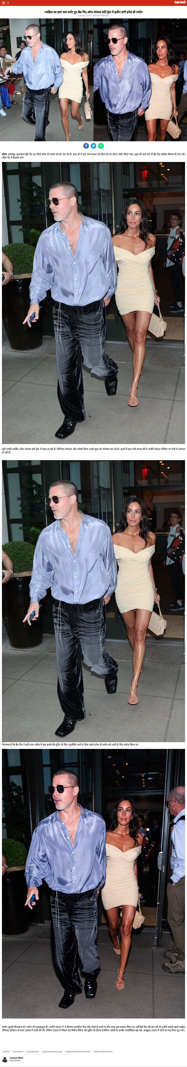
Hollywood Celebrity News (103, 1052)
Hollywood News (33, 1052)
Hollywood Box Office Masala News (78, 1052)
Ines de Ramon (18, 1052)
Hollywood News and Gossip (52, 1052)
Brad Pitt (6, 1052)
